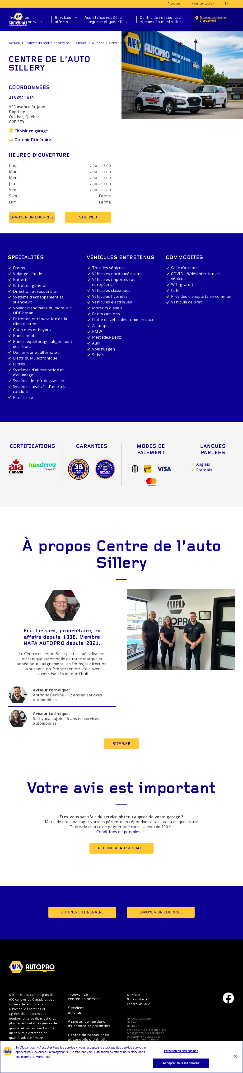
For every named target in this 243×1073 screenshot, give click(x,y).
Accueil (14, 43)
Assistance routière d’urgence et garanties (105, 20)
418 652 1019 (21, 97)
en (226, 3)
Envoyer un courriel (32, 217)
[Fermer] (235, 1060)
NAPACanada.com (139, 1018)
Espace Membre (138, 1004)
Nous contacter (203, 3)
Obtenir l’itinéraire (30, 139)
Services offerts (63, 20)
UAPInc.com (135, 1022)
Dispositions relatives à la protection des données (143, 1038)
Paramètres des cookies (181, 1055)
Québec (81, 43)
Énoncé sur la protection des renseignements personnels (146, 1031)
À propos (174, 3)
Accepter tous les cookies (181, 1067)
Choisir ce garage (28, 130)
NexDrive (133, 1026)
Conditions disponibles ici (121, 831)
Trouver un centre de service (25, 20)
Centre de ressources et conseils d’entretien (161, 20)
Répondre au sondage (121, 848)
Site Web (88, 217)
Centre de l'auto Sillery (126, 43)
